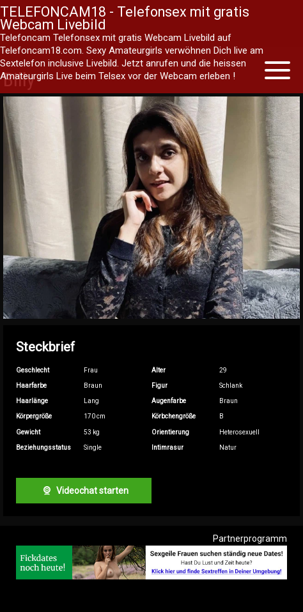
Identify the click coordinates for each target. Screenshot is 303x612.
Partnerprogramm (250, 538)
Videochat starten (83, 491)
